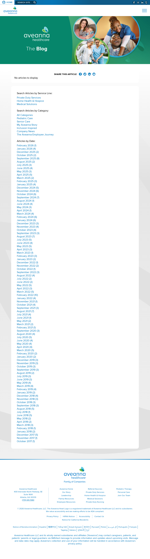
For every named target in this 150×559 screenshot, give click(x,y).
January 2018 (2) (26, 431)
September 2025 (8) (28, 158)
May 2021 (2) (24, 321)
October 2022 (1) (26, 269)
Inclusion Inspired (27, 128)
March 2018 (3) (25, 425)
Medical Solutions (27, 104)
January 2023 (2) (26, 259)
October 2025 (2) (26, 155)
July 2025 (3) (24, 165)
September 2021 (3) (28, 308)
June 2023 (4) (25, 243)
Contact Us (99, 516)
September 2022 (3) (28, 272)
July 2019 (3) (24, 376)
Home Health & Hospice (30, 101)
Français (133, 527)
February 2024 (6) (27, 217)
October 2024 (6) (26, 194)
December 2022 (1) (27, 262)
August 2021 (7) (25, 311)
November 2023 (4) (28, 226)
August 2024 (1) (25, 200)
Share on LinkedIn (89, 74)
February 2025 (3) (27, 181)
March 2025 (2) (25, 178)
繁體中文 (52, 527)
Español (42, 527)
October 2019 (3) (26, 366)
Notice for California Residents (75, 520)
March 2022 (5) (25, 291)
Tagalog (64, 530)
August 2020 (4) (26, 334)
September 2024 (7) (28, 197)
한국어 (87, 527)
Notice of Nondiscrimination (25, 527)
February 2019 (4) (26, 389)
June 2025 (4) (25, 168)
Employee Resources (66, 502)
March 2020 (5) (25, 350)
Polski (103, 527)
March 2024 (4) (25, 213)
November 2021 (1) (27, 301)
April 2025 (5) (24, 174)
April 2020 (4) (24, 347)
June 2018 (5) (24, 415)
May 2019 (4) (24, 382)
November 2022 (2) (28, 265)
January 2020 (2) (26, 356)
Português (122, 527)
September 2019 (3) (28, 369)
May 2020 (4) (24, 343)
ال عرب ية (112, 527)
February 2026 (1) (26, 145)
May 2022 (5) (24, 285)
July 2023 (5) (24, 239)
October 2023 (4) (26, 230)
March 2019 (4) (25, 386)
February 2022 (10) (27, 295)
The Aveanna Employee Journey (35, 134)
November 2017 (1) (27, 438)
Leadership (66, 495)
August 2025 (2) (26, 161)
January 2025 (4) (26, 184)
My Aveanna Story (27, 124)
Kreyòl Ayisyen (75, 527)
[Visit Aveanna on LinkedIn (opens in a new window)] (142, 2)
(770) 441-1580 (28, 500)
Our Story (66, 492)
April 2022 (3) (24, 288)
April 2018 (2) (24, 421)
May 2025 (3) (24, 171)
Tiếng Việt (62, 527)
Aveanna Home (66, 489)
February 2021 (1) (26, 327)
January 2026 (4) (26, 148)
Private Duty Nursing (95, 502)
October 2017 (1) (26, 441)
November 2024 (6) (28, 191)
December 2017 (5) (27, 434)
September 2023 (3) (28, 233)
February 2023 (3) (27, 256)
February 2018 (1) (26, 428)
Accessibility (84, 516)
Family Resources (66, 499)
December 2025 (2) (28, 152)
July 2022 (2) (24, 278)
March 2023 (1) (25, 252)
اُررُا (87, 530)
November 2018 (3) (27, 399)
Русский (95, 527)
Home (9, 2)
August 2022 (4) (26, 275)
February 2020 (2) (27, 353)
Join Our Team (124, 495)
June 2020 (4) (25, 340)
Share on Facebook (80, 74)
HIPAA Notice (69, 516)
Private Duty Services (29, 97)
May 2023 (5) (24, 246)
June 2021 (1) (24, 317)
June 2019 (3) (24, 379)
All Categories (25, 115)
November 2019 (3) (27, 363)
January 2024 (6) (26, 220)
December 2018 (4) (27, 395)
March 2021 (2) (25, 324)
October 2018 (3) (26, 402)
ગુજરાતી (81, 530)
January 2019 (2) (26, 392)
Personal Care (124, 492)
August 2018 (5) (25, 408)
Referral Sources (95, 489)
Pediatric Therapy (124, 489)
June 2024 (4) (25, 204)
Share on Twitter (84, 74)
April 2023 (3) (24, 249)
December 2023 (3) (28, 223)
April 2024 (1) (24, 210)
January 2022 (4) (26, 298)
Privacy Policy (52, 516)
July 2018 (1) (23, 412)
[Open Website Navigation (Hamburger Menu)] (143, 10)
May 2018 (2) (24, 418)
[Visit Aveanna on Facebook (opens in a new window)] (134, 2)
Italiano (72, 530)
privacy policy (74, 543)
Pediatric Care (25, 118)
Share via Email (93, 74)
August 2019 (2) (25, 373)
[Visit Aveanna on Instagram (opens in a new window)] (138, 2)
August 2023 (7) (26, 236)
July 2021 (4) (24, 314)
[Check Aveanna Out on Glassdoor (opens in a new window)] (146, 2)
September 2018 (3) (28, 405)
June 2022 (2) (25, 282)
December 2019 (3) (27, 360)
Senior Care (23, 121)
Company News (26, 131)
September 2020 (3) (28, 330)
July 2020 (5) (24, 337)
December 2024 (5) (28, 187)
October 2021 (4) (26, 304)
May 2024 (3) (24, 207)
